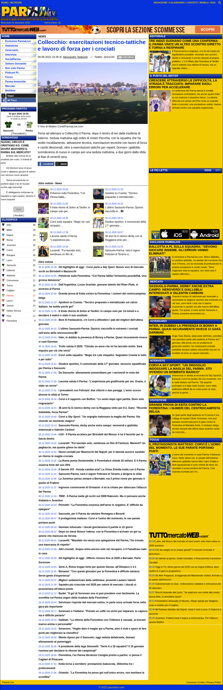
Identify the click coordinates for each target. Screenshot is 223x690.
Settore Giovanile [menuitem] (14, 63)
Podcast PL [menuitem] (10, 72)
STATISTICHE (158, 400)
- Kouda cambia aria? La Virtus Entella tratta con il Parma (102, 469)
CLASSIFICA (9, 219)
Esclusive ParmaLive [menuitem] (16, 41)
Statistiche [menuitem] (10, 45)
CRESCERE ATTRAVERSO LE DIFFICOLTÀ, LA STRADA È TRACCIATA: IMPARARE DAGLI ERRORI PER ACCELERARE (183, 84)
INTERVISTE (157, 360)
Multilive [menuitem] (8, 90)
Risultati (19, 215)
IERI (218, 170)
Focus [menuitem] (7, 77)
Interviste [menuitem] (9, 54)
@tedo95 (109, 57)
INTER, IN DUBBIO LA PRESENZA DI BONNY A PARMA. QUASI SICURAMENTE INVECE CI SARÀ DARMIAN (185, 329)
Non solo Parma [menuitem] (13, 68)
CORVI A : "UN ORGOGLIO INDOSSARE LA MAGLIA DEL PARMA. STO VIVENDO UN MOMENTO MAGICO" (180, 368)
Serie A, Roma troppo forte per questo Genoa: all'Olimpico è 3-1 (97, 566)
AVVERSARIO (158, 321)
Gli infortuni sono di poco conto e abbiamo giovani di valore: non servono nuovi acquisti (18, 171)
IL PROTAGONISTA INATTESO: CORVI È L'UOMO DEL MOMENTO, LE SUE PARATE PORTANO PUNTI (184, 448)
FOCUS (154, 439)
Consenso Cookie (195, 682)
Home (6, 36)
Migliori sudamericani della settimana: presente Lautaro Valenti (97, 580)
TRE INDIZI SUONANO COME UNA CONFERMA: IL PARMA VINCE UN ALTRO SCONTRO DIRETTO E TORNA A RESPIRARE (185, 44)
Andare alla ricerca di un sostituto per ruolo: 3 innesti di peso (16, 159)
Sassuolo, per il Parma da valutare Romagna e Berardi (92, 513)
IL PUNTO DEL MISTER (164, 75)
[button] (18, 209)
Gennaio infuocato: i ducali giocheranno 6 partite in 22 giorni (96, 527)
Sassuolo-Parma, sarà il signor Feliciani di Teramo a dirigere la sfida (100, 473)
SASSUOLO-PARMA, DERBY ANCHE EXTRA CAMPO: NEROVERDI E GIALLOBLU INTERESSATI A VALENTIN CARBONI (181, 289)
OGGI (207, 170)
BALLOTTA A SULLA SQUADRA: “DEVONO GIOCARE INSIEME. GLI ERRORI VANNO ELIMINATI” (183, 250)
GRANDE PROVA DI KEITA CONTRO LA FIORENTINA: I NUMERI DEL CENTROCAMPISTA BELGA (184, 408)
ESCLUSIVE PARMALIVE (165, 242)
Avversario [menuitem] (10, 50)
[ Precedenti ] (18, 133)
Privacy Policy (214, 682)
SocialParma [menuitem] (11, 59)
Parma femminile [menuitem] (14, 81)
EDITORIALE (157, 36)
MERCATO (156, 281)
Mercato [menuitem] (8, 86)
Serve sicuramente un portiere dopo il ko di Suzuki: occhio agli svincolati (15, 183)
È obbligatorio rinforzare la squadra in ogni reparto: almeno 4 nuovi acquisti (18, 196)
